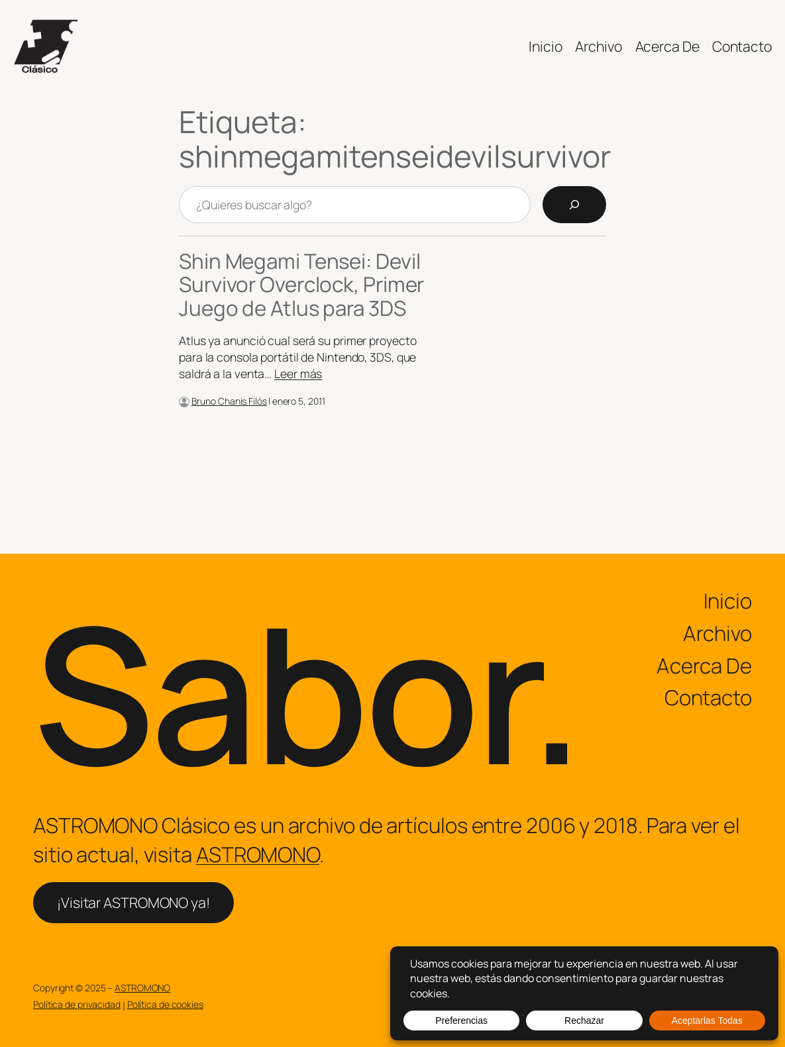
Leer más (298, 373)
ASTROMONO (257, 854)
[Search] (574, 204)
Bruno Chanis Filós (229, 401)
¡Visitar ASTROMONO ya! (133, 902)
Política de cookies (165, 1004)
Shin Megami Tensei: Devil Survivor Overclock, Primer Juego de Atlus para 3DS (301, 285)
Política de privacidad (77, 1004)
